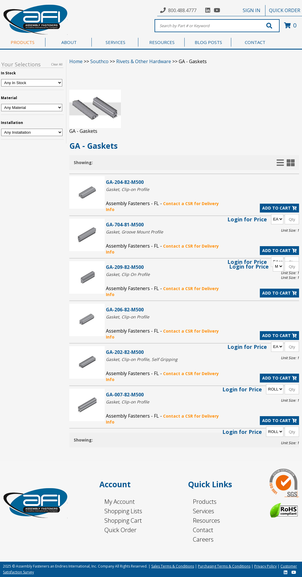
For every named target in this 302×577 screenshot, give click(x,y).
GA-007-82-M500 (125, 394)
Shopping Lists (123, 511)
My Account (119, 502)
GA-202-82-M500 (125, 352)
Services (203, 511)
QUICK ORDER (284, 10)
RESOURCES (162, 42)
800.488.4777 (182, 10)
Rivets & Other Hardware (143, 61)
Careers (203, 539)
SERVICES (115, 42)
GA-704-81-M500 (125, 224)
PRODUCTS (23, 42)
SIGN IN (251, 10)
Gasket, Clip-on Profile (127, 189)
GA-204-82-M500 (125, 182)
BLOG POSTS (208, 42)
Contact (203, 530)
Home (76, 61)
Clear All (57, 64)
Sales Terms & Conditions (172, 566)
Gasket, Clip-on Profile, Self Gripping (142, 359)
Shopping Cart (123, 520)
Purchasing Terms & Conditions (224, 566)
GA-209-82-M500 (125, 267)
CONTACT (255, 42)
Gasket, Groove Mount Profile (134, 232)
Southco (99, 61)
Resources (206, 520)
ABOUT (69, 42)
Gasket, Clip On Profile (128, 274)
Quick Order (120, 530)
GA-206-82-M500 (125, 309)
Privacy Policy (265, 566)
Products (204, 502)
